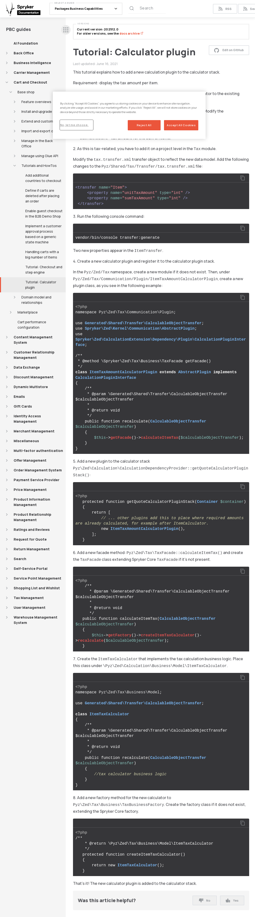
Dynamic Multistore (31, 386)
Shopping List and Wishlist (37, 588)
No (204, 900)
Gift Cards (23, 406)
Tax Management (29, 597)
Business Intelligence (32, 62)
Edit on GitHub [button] (229, 50)
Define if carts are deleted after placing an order (42, 195)
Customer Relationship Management (34, 355)
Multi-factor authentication (38, 450)
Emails (19, 396)
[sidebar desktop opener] (66, 30)
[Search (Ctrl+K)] (147, 9)
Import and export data (40, 131)
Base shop (26, 92)
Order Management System (38, 470)
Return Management (32, 549)
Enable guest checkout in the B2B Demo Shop (44, 214)
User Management (30, 607)
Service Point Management (37, 578)
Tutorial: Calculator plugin (40, 285)
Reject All (144, 125)
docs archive (131, 33)
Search (20, 558)
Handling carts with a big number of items (42, 254)
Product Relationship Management (32, 517)
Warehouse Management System (35, 620)
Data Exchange (27, 367)
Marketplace (28, 312)
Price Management (30, 489)
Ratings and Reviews (32, 529)
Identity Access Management (27, 419)
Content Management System (33, 340)
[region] (129, 115)
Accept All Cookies (181, 125)
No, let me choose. (74, 125)
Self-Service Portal (30, 568)
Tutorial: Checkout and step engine (43, 270)
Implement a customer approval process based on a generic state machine (43, 234)
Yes (232, 900)
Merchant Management (34, 431)
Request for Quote (30, 539)
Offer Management (30, 460)
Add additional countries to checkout (43, 178)
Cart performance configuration (32, 325)
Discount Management (34, 377)
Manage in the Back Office (37, 143)
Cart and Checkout (30, 82)
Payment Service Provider (36, 480)
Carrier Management (32, 72)
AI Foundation (26, 43)
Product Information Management (32, 502)
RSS (225, 10)
